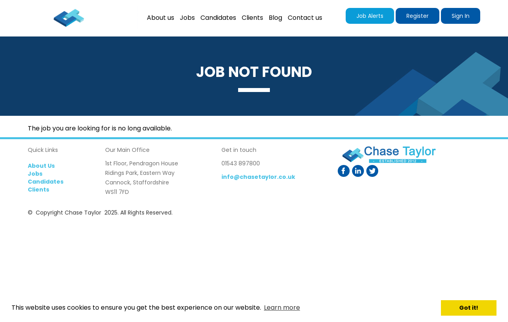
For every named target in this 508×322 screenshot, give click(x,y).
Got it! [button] (468, 308)
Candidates (46, 182)
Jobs (35, 174)
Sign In (461, 16)
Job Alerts (369, 16)
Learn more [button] (282, 307)
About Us (41, 166)
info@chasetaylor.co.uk (258, 177)
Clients (38, 190)
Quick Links (43, 150)
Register (417, 16)
